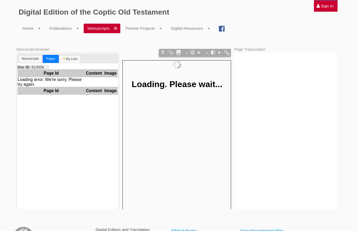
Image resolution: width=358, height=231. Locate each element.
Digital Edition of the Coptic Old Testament (94, 12)
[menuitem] (325, 6)
